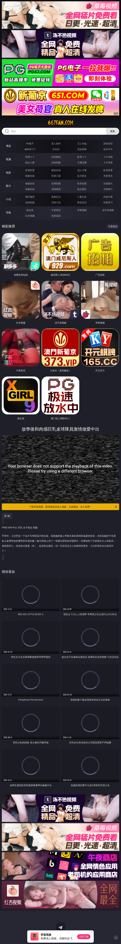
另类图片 (108, 189)
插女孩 (29, 210)
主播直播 (82, 162)
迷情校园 (30, 202)
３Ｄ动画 (108, 156)
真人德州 (56, 143)
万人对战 (82, 143)
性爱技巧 (108, 202)
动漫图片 (108, 183)
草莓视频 (82, 210)
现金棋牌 (82, 149)
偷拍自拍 (56, 170)
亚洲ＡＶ (30, 156)
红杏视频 (30, 215)
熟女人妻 (30, 162)
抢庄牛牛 (108, 149)
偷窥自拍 (30, 183)
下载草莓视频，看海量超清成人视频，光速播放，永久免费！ (73, 507)
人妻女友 (82, 196)
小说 (8, 199)
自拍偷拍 (56, 156)
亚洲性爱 (30, 170)
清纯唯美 (56, 189)
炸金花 (56, 149)
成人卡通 (82, 170)
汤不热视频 (108, 210)
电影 (8, 172)
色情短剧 (56, 215)
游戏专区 (108, 143)
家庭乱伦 (56, 196)
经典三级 (56, 175)
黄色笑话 (82, 202)
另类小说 (56, 202)
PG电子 (30, 143)
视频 (8, 159)
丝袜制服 (56, 162)
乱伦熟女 (82, 175)
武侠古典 (108, 196)
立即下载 (83, 936)
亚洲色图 (56, 183)
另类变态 (108, 175)
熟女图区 (82, 189)
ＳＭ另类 (108, 162)
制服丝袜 (30, 175)
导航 (8, 212)
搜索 (112, 131)
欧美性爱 (108, 170)
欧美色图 (82, 183)
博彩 (8, 146)
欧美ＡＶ (82, 156)
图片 (8, 186)
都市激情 (30, 196)
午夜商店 (56, 210)
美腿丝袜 (30, 189)
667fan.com (60, 122)
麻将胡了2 (30, 149)
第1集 (7, 515)
